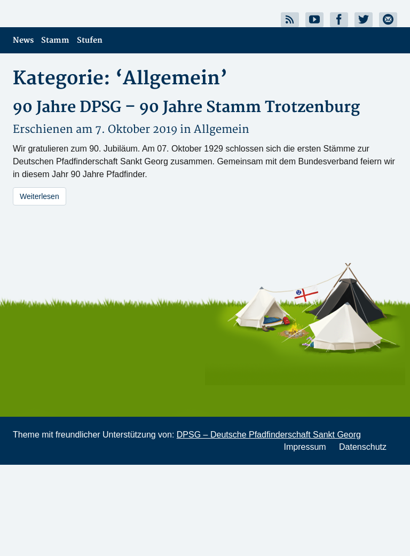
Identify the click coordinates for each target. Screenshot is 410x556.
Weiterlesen (39, 196)
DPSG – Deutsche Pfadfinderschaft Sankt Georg (269, 434)
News (23, 40)
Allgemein (221, 129)
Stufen (89, 40)
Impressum (304, 446)
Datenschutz (363, 446)
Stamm (55, 40)
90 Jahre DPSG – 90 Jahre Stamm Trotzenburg (186, 107)
